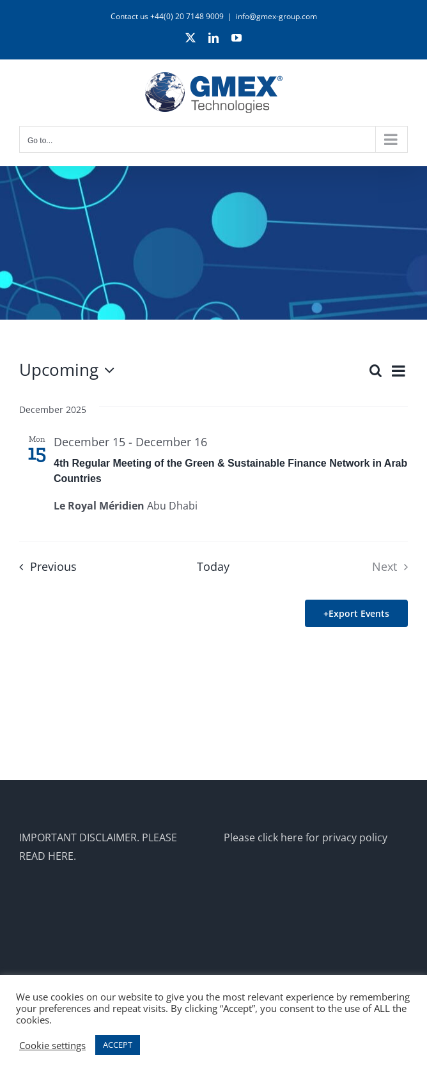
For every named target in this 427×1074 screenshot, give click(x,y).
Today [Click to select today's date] (213, 566)
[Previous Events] (44, 567)
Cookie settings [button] (52, 1045)
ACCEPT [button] (117, 1044)
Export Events (359, 613)
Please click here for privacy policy (305, 837)
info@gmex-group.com (276, 16)
